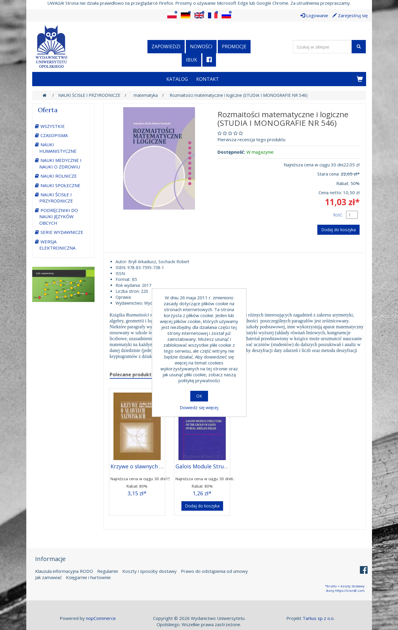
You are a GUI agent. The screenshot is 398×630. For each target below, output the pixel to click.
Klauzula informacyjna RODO (64, 571)
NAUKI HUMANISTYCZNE (58, 148)
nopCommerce (101, 618)
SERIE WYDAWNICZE (61, 232)
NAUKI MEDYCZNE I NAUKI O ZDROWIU (60, 163)
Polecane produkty (132, 374)
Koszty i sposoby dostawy (149, 571)
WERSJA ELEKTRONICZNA (57, 245)
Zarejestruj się (350, 15)
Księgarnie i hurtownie (88, 577)
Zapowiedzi (166, 46)
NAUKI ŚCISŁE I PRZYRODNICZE (56, 198)
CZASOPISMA (54, 135)
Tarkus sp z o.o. (318, 618)
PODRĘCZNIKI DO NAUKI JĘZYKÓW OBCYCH (58, 216)
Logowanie (314, 15)
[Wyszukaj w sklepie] (322, 46)
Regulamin (107, 571)
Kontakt (207, 79)
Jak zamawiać (48, 577)
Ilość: (338, 215)
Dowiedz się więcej (199, 407)
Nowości (201, 46)
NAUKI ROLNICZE (58, 176)
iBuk (191, 60)
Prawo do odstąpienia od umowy (214, 571)
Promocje (234, 46)
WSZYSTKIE (52, 126)
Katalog (177, 79)
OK (199, 396)
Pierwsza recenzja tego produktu (251, 139)
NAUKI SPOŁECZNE (60, 185)
